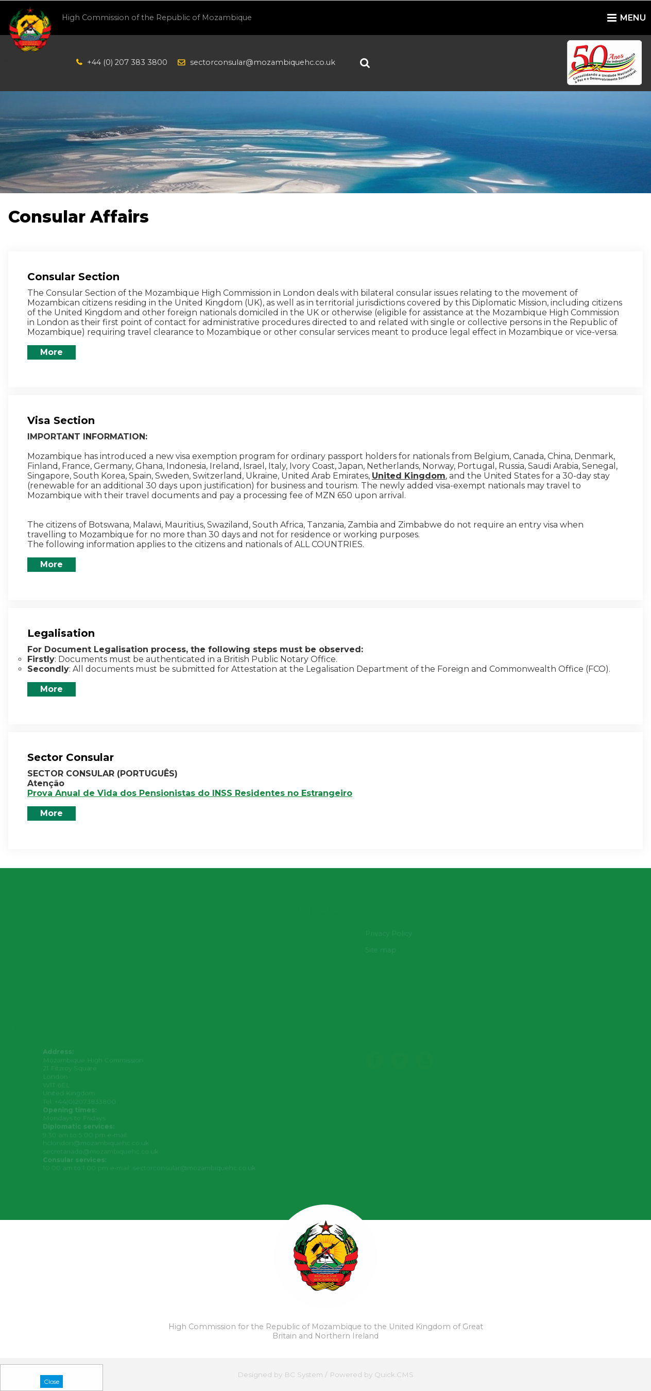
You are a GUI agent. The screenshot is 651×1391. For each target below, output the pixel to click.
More (51, 352)
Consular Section (73, 276)
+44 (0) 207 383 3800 (127, 62)
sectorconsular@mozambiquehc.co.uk (262, 62)
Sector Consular (70, 757)
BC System (303, 1374)
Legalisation (61, 633)
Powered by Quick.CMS (372, 1374)
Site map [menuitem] (383, 950)
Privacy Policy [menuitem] (391, 933)
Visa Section (61, 420)
